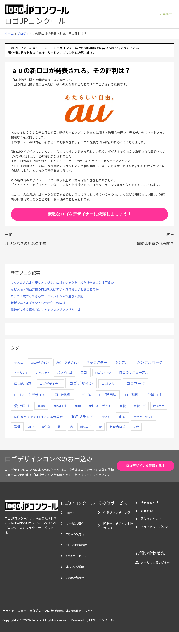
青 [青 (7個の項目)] (100, 426)
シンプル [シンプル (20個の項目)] (121, 362)
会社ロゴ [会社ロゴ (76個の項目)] (21, 405)
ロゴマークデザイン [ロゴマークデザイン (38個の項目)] (29, 394)
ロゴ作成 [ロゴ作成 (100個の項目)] (62, 394)
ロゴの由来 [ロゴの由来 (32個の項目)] (22, 383)
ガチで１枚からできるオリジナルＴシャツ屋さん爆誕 (47, 296)
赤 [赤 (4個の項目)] (71, 427)
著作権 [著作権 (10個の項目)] (45, 426)
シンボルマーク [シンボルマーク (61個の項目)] (150, 362)
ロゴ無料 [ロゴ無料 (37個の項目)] (132, 394)
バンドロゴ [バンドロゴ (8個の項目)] (64, 372)
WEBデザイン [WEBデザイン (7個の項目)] (40, 362)
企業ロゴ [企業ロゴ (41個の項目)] (154, 394)
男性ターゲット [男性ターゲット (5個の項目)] (143, 417)
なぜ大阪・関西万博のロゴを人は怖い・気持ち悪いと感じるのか (55, 289)
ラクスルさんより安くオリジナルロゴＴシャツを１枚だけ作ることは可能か (62, 282)
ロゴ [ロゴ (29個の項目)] (83, 372)
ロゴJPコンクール (35, 20)
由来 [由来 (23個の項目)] (122, 416)
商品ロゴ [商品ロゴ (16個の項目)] (59, 405)
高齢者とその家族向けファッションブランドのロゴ (45, 309)
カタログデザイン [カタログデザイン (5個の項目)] (67, 362)
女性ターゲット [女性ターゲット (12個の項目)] (100, 405)
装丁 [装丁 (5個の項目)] (60, 427)
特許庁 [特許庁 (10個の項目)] (106, 417)
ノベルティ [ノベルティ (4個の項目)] (43, 372)
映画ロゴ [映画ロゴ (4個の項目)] (158, 406)
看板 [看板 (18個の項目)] (17, 426)
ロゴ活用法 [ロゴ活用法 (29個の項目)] (107, 394)
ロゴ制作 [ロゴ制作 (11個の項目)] (85, 394)
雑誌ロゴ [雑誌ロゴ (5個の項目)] (85, 427)
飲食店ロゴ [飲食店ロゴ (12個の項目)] (117, 426)
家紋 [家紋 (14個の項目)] (122, 405)
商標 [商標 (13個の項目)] (77, 405)
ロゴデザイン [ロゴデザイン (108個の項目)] (81, 383)
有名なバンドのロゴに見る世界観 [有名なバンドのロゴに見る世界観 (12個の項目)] (38, 416)
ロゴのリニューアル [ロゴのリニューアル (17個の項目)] (133, 372)
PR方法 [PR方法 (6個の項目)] (18, 362)
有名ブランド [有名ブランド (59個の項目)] (82, 416)
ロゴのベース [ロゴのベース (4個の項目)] (103, 372)
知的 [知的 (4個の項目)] (31, 427)
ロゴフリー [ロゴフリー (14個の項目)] (110, 383)
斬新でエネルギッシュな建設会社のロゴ (38, 302)
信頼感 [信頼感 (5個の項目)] (41, 406)
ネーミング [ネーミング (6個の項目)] (21, 372)
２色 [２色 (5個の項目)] (136, 427)
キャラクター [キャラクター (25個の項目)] (96, 362)
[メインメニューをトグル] (162, 14)
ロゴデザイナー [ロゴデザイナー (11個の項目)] (50, 383)
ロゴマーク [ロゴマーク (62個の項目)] (135, 383)
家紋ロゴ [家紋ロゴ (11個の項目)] (140, 405)
